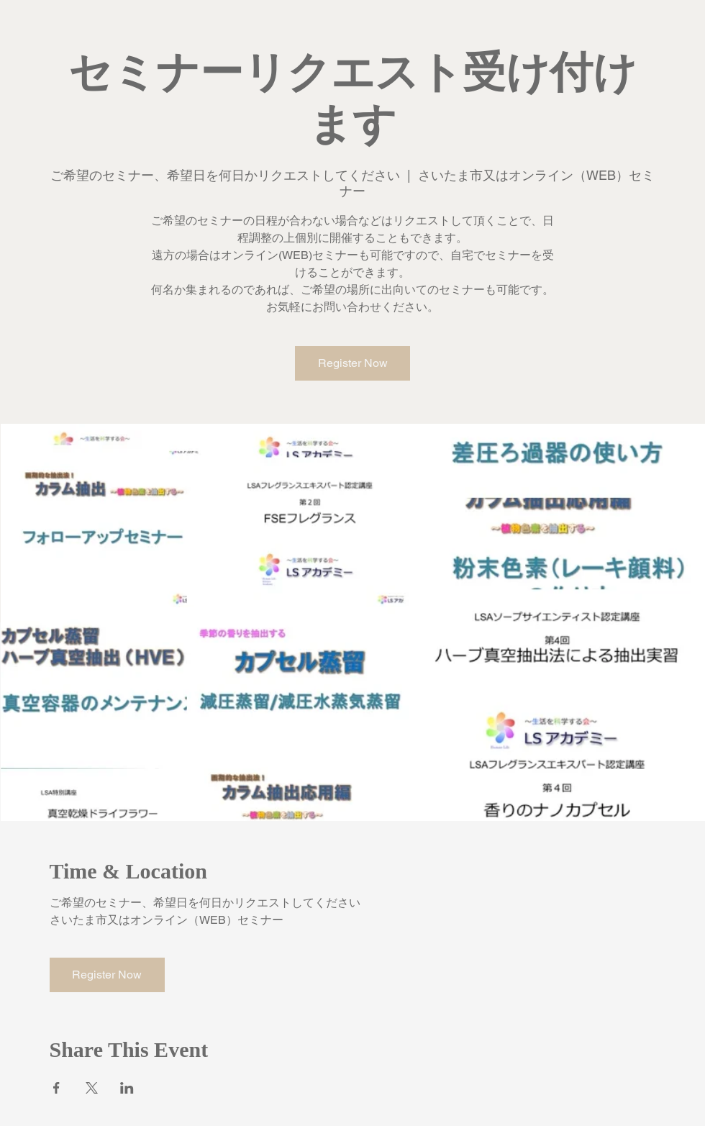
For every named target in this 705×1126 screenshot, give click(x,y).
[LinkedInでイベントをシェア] (127, 1088)
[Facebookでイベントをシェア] (56, 1088)
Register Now (353, 363)
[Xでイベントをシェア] (92, 1088)
